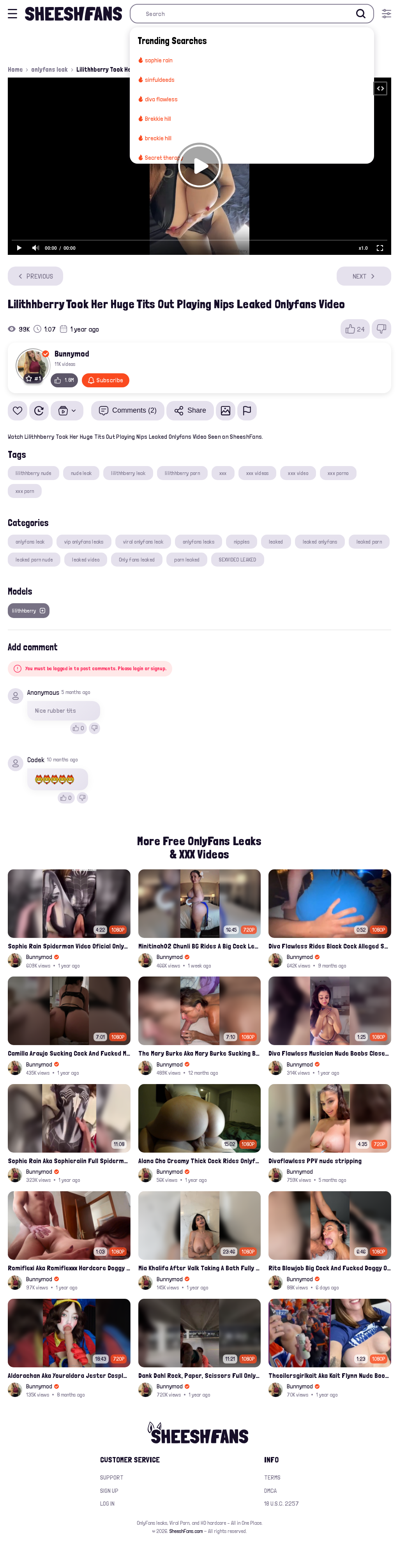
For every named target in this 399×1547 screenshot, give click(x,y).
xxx (223, 473)
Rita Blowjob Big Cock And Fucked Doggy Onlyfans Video (329, 1268)
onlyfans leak (49, 69)
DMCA (270, 1490)
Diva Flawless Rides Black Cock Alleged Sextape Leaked (329, 946)
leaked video (85, 559)
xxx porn (25, 491)
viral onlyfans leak (143, 542)
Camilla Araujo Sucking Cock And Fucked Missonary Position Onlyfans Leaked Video (69, 1053)
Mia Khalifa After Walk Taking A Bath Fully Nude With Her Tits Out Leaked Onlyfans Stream (199, 1268)
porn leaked (187, 559)
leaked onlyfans (320, 542)
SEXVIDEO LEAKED (237, 559)
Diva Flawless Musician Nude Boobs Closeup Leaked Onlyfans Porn (329, 1053)
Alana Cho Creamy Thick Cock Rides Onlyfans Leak (199, 1161)
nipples (241, 542)
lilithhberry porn (182, 473)
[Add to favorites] (17, 410)
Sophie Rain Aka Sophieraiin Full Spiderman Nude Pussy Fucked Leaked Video (69, 1161)
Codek (35, 760)
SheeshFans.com (186, 1531)
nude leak (81, 473)
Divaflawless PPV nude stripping (315, 1161)
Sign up (109, 1490)
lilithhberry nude (33, 473)
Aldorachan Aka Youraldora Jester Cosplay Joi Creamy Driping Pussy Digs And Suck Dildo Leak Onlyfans (69, 1375)
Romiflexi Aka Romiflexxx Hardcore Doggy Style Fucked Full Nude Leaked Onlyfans (69, 1268)
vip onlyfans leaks (84, 542)
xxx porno (338, 473)
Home (15, 69)
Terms (272, 1477)
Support (112, 1477)
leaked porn (369, 542)
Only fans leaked (137, 559)
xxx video (298, 473)
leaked (276, 542)
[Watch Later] (39, 410)
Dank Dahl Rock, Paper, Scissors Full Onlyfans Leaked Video (199, 1375)
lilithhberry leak (128, 473)
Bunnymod (72, 353)
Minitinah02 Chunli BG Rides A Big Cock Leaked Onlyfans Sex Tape (199, 946)
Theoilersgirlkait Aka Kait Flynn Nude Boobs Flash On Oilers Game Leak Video (329, 1375)
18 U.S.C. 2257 (281, 1503)
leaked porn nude (34, 559)
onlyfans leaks (198, 542)
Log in (107, 1503)
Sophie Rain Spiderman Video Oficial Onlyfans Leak (69, 946)
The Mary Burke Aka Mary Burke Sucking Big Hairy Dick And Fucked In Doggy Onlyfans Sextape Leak (199, 1053)
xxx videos (257, 473)
